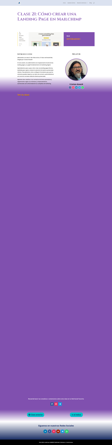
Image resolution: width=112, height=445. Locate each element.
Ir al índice (76, 414)
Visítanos (62, 442)
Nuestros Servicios (81, 2)
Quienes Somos (71, 2)
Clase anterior (37, 414)
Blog (91, 2)
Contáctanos (69, 442)
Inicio (64, 2)
